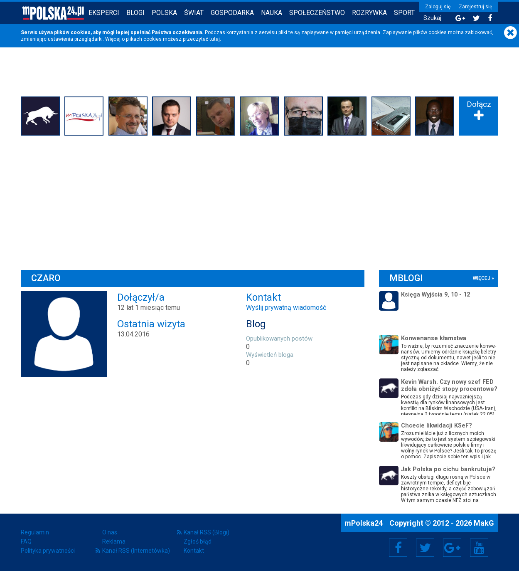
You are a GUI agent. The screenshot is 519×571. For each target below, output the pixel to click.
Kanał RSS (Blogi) (206, 532)
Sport (404, 13)
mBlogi (406, 278)
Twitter (425, 547)
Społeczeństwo (317, 13)
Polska (164, 13)
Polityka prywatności (48, 550)
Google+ (452, 547)
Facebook (398, 547)
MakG (484, 523)
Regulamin (35, 532)
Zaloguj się (437, 7)
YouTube (479, 547)
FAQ (26, 541)
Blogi (135, 13)
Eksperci (104, 13)
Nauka (271, 13)
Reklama (113, 541)
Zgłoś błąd (198, 541)
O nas (109, 532)
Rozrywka (369, 13)
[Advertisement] (259, 201)
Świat (194, 13)
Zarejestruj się (475, 7)
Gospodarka (232, 13)
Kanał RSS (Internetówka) (136, 550)
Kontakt (194, 550)
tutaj (214, 39)
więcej (481, 278)
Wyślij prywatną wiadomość (286, 307)
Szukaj (432, 18)
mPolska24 (364, 523)
